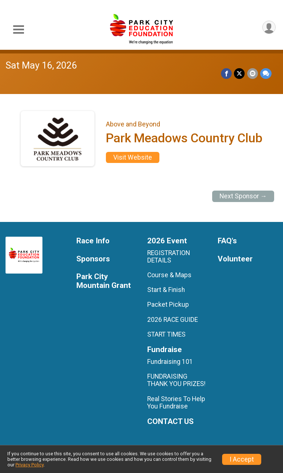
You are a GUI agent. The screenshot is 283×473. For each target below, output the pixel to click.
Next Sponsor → (243, 196)
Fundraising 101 (170, 361)
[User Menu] (269, 27)
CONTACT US (170, 421)
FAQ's (227, 241)
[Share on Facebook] (226, 73)
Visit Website (132, 157)
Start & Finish (166, 289)
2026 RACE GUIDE (172, 319)
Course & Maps (169, 275)
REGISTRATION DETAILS (168, 256)
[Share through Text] (266, 73)
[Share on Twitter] (239, 73)
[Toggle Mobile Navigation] (18, 29)
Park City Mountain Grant (103, 281)
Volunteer (235, 259)
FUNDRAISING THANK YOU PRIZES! (176, 380)
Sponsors (93, 259)
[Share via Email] (252, 73)
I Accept (241, 459)
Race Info (93, 241)
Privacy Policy (29, 464)
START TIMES (166, 334)
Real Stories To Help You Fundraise (176, 402)
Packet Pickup (168, 304)
